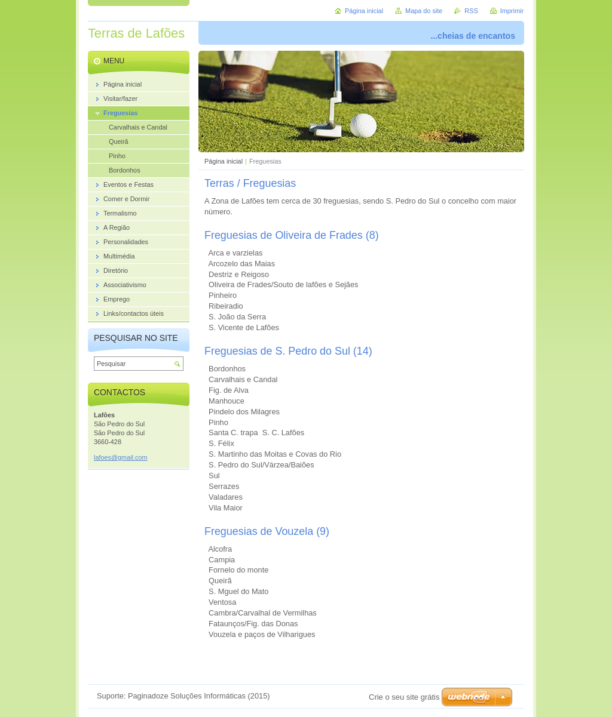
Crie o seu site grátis (404, 697)
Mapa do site (423, 10)
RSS (471, 10)
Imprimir (512, 10)
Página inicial (223, 161)
